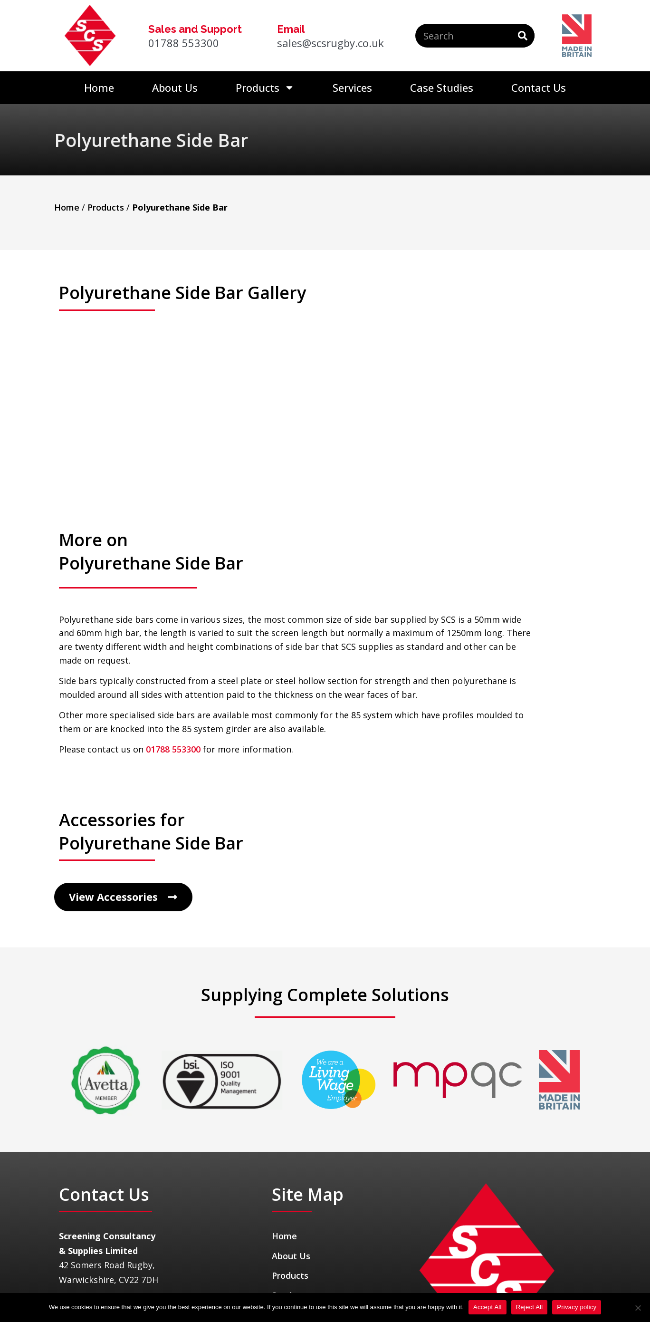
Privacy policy (576, 1307)
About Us (175, 87)
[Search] (523, 36)
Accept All (487, 1307)
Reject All (529, 1307)
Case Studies (441, 87)
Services (352, 87)
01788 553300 (173, 662)
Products (265, 87)
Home (99, 87)
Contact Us (538, 87)
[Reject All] (637, 1308)
